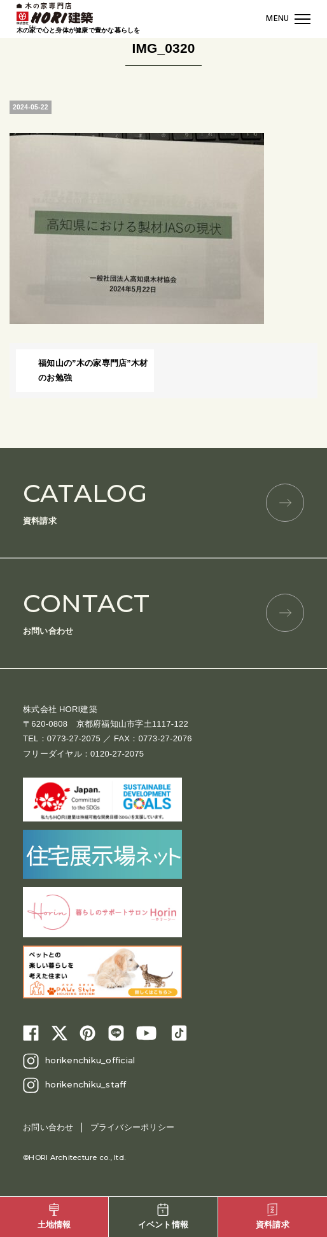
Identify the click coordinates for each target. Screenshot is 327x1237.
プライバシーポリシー (132, 1127)
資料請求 (163, 502)
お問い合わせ (163, 612)
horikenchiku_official (90, 1060)
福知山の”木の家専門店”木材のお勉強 (93, 370)
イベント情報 (163, 1216)
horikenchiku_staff (86, 1084)
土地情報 (54, 1216)
